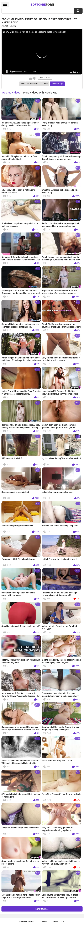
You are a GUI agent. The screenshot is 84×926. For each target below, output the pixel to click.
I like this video (30, 78)
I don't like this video (34, 78)
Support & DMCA (27, 921)
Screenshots (33, 84)
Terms (44, 921)
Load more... (42, 909)
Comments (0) (57, 84)
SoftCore (42, 4)
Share (45, 84)
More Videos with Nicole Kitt (40, 92)
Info (23, 84)
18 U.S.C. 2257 (59, 921)
